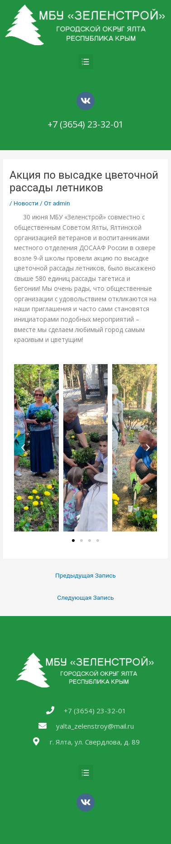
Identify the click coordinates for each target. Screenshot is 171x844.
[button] (73, 540)
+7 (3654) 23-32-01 (86, 124)
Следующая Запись (85, 597)
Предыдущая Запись (85, 575)
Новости (26, 203)
